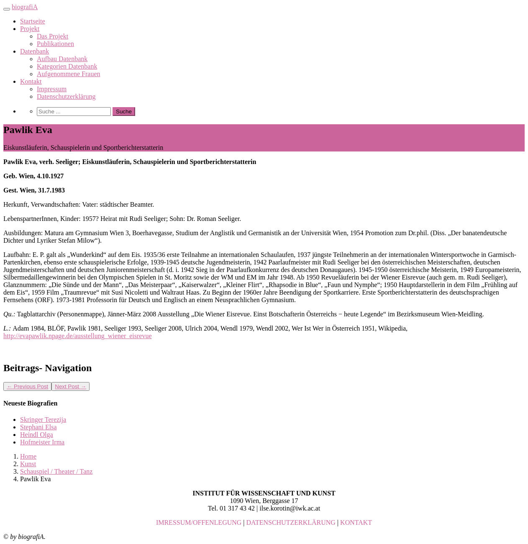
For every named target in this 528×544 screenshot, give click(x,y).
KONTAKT (356, 522)
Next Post (70, 386)
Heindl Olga (36, 434)
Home (28, 456)
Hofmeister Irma (42, 442)
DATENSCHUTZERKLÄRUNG (291, 522)
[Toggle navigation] (6, 9)
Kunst (28, 463)
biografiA (25, 6)
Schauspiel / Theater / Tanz (56, 471)
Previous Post (27, 386)
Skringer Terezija (43, 419)
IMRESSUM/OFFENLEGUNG (198, 522)
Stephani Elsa (38, 427)
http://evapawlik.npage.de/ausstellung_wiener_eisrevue (77, 335)
